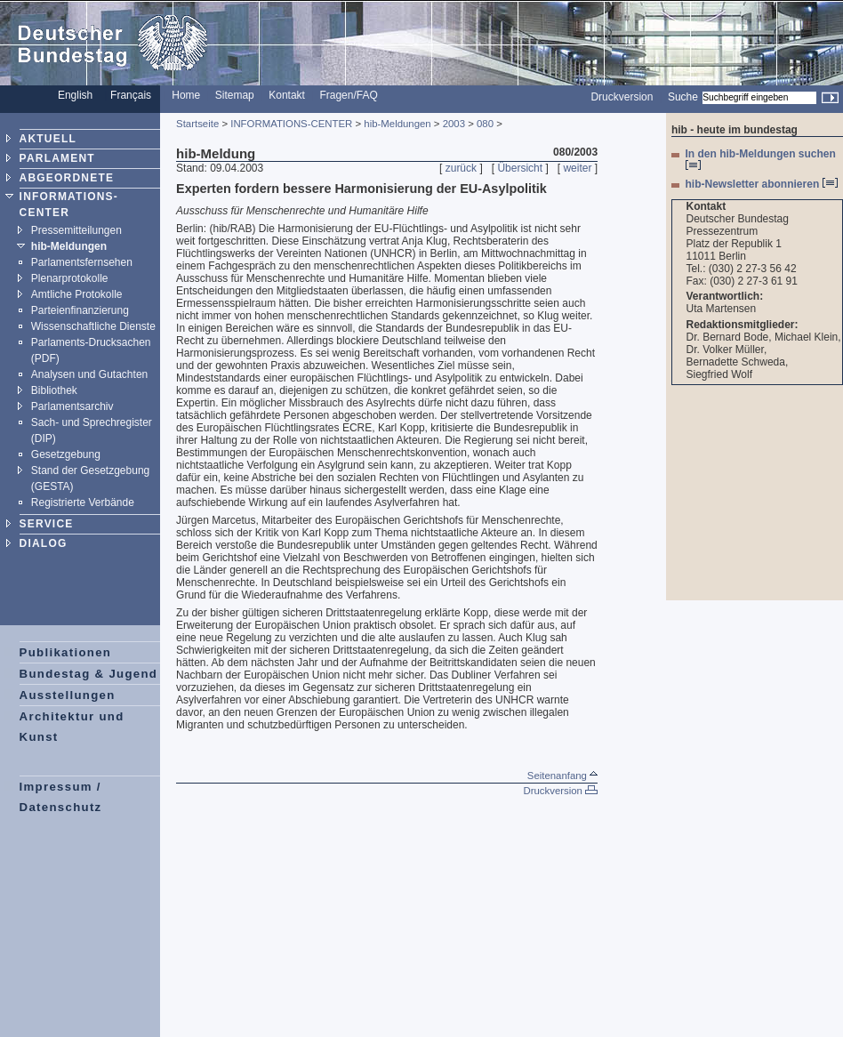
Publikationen (66, 652)
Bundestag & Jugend (89, 673)
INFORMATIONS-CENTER (291, 123)
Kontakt (287, 95)
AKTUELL (48, 139)
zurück (461, 168)
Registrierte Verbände (82, 502)
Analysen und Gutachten (89, 374)
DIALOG (44, 543)
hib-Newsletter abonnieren (762, 184)
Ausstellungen (68, 695)
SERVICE (47, 524)
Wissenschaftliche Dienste (93, 326)
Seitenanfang (562, 775)
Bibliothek (54, 390)
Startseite (197, 123)
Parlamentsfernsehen (81, 262)
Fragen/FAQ (348, 95)
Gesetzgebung (65, 454)
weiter (577, 168)
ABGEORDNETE (67, 178)
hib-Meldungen (69, 246)
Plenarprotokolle (69, 278)
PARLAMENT (57, 158)
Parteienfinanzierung (80, 310)
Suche (683, 97)
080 (485, 123)
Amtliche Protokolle (77, 294)
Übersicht (519, 168)
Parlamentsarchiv (72, 406)
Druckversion (621, 97)
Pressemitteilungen (76, 230)
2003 (454, 123)
